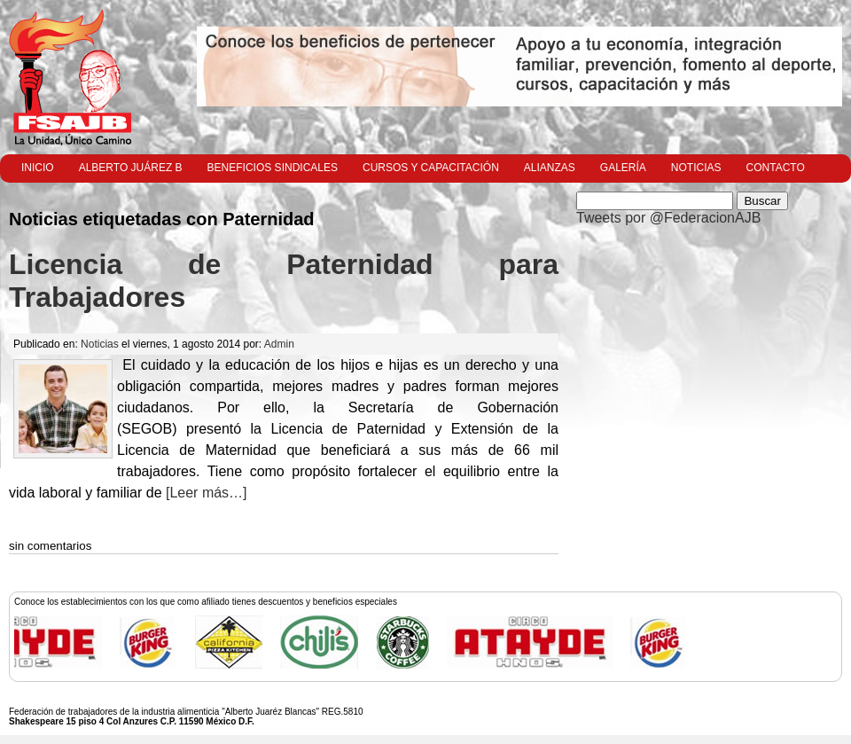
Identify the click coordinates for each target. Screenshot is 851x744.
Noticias (696, 167)
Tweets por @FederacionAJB (668, 217)
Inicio (37, 167)
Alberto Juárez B (131, 167)
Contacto (775, 167)
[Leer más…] (204, 492)
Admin (279, 344)
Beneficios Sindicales (272, 167)
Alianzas (549, 167)
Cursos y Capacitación (431, 167)
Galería (623, 167)
